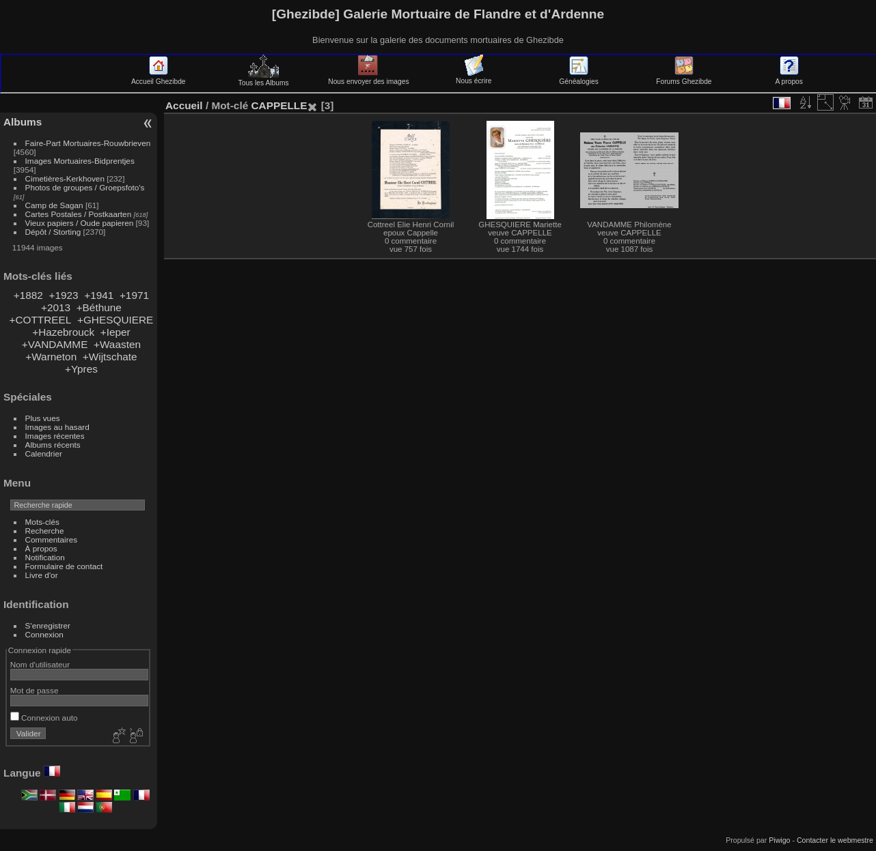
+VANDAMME (55, 344)
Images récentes (55, 435)
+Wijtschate (110, 356)
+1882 (28, 295)
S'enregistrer (47, 625)
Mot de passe (34, 690)
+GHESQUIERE (115, 320)
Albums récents (53, 444)
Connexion (44, 634)
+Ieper (115, 332)
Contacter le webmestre (835, 840)
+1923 (63, 295)
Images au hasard (57, 426)
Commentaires (51, 539)
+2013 (55, 307)
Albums (22, 122)
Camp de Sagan (54, 205)
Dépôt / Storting (53, 231)
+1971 (134, 295)
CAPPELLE (279, 105)
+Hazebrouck (63, 332)
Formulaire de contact (64, 566)
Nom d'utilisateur (40, 664)
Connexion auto (44, 717)
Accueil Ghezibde (158, 77)
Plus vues (42, 418)
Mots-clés (42, 521)
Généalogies (578, 77)
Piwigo (779, 840)
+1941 (98, 295)
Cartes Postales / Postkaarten (78, 214)
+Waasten (117, 344)
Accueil (184, 105)
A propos (789, 77)
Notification (45, 557)
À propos (41, 548)
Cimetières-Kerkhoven (65, 178)
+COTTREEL (40, 320)
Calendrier (43, 453)
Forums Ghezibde (683, 77)
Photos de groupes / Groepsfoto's (85, 187)
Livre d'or (41, 575)
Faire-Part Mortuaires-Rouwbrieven (88, 143)
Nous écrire (473, 77)
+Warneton (51, 356)
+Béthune (99, 307)
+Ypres (81, 369)
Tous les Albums (263, 79)
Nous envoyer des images (368, 77)
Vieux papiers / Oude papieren (79, 222)
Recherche (44, 530)
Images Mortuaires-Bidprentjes (80, 160)
